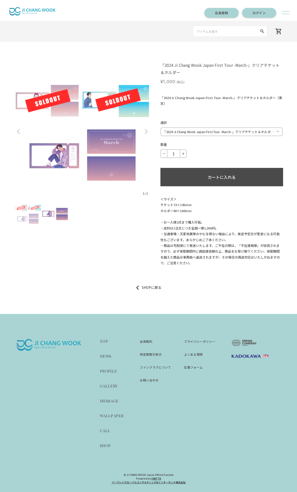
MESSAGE (109, 400)
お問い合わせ (149, 380)
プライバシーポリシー (199, 341)
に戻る (156, 287)
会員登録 (221, 12)
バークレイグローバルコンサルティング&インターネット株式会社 (149, 482)
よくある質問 (193, 354)
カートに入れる (222, 177)
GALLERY (109, 385)
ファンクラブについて (155, 367)
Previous (19, 130)
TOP (104, 341)
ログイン (259, 12)
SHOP (105, 445)
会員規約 (146, 341)
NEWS (105, 356)
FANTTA (156, 478)
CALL (105, 430)
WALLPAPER (112, 415)
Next (145, 130)
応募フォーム (193, 367)
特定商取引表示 (151, 354)
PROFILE (108, 371)
